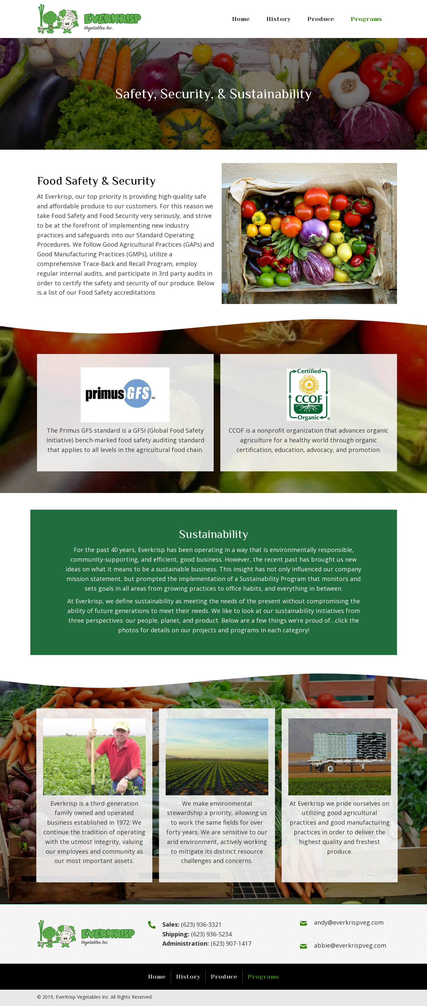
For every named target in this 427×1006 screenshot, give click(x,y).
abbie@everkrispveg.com (350, 945)
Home (157, 976)
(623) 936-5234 (211, 934)
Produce (224, 976)
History (188, 976)
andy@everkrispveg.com (349, 922)
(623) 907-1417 (231, 943)
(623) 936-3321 (201, 924)
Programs (263, 976)
